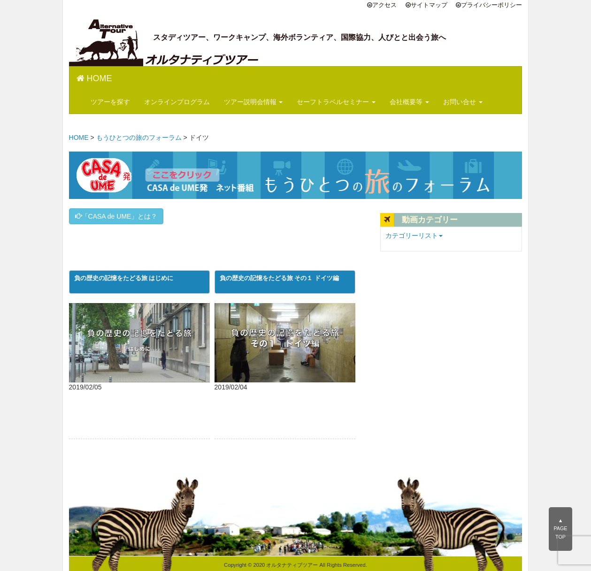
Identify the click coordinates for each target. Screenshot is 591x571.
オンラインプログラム (177, 102)
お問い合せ (463, 102)
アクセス (384, 5)
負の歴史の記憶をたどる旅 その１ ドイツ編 (279, 278)
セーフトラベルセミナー (336, 102)
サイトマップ (429, 5)
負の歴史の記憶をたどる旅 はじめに (124, 278)
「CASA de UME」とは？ (116, 216)
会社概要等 (409, 102)
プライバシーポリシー (491, 5)
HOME (94, 78)
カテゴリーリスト (414, 235)
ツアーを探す (110, 102)
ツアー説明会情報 (253, 102)
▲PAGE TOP (560, 529)
